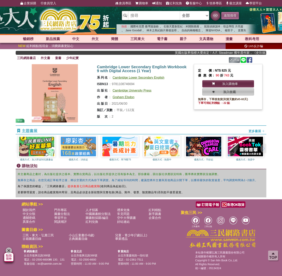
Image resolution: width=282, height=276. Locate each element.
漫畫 (229, 39)
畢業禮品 (121, 238)
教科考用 (252, 39)
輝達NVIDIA (213, 30)
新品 (53, 39)
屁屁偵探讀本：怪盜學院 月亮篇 (223, 26)
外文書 (45, 58)
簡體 (114, 39)
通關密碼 (29, 217)
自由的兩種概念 (191, 30)
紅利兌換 (174, 3)
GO (215, 15)
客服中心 (194, 3)
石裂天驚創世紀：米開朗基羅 (181, 26)
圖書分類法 (62, 214)
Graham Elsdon (123, 97)
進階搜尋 (230, 15)
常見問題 (123, 214)
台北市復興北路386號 (37, 255)
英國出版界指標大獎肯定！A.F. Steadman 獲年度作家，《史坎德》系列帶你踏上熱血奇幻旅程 (222, 52)
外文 (95, 39)
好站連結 (123, 221)
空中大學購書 (126, 217)
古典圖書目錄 (78, 238)
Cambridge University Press (132, 90)
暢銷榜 (28, 39)
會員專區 (123, 3)
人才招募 (92, 210)
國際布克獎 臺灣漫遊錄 (144, 26)
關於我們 (29, 210)
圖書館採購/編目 (97, 217)
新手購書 (155, 214)
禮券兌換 (123, 210)
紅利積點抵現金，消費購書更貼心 (45, 46)
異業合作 (29, 221)
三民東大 (137, 39)
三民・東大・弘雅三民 (38, 235)
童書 (58, 58)
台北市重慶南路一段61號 (133, 255)
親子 (183, 39)
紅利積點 (155, 210)
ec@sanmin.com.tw (49, 263)
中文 (75, 39)
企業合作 (155, 217)
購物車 (141, 3)
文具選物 (206, 39)
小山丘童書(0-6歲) (81, 235)
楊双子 (229, 30)
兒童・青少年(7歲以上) (131, 235)
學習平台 (254, 3)
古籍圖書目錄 (32, 238)
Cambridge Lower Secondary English (138, 77)
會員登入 (48, 3)
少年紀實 (72, 58)
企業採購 (28, 3)
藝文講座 (234, 3)
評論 (235, 60)
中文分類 (29, 214)
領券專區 (214, 3)
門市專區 (60, 210)
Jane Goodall (133, 30)
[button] (263, 148)
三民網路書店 (26, 58)
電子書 (162, 39)
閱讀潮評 (60, 221)
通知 (157, 3)
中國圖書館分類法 (98, 214)
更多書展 (257, 131)
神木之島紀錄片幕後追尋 (161, 30)
